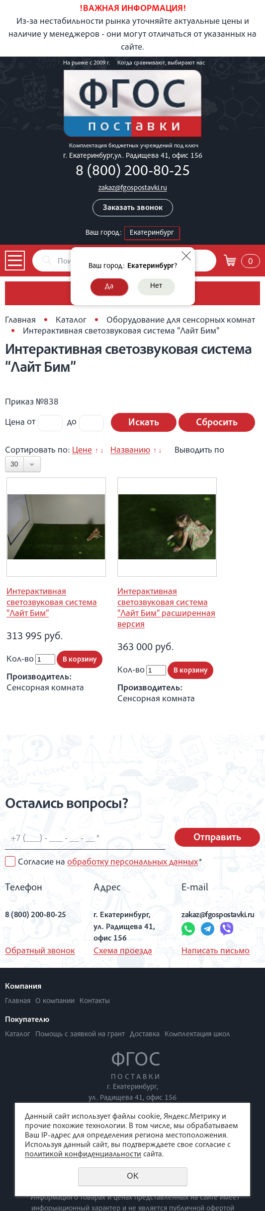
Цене (82, 450)
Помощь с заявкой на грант (80, 1034)
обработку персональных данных (132, 862)
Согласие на (110, 862)
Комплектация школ (197, 1034)
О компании (55, 1001)
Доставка (145, 1034)
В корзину (79, 660)
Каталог (71, 320)
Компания (23, 987)
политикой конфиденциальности (83, 1155)
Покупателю (27, 1020)
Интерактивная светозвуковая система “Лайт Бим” (51, 603)
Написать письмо (215, 951)
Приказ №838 (32, 402)
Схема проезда (122, 951)
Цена (15, 422)
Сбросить (217, 423)
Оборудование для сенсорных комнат (180, 320)
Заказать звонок (133, 208)
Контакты (95, 1001)
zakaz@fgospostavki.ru (132, 188)
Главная (20, 320)
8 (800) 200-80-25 (133, 172)
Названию (130, 450)
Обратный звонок (40, 951)
